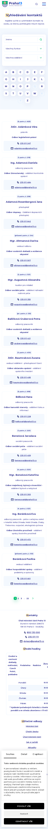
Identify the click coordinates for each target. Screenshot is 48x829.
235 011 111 (33, 637)
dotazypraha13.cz (33, 641)
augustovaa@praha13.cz (25, 304)
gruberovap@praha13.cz (25, 343)
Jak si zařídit (32, 742)
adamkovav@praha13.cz (25, 148)
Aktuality (32, 747)
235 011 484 (25, 182)
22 (27, 598)
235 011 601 (25, 578)
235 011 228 (25, 416)
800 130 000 (33, 632)
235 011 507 (25, 260)
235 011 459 (25, 455)
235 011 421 (25, 338)
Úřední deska (32, 731)
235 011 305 (25, 494)
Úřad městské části (32, 737)
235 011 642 (25, 221)
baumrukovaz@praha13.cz (25, 382)
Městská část (32, 726)
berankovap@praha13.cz (25, 584)
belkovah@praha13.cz (25, 421)
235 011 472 (25, 539)
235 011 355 (25, 299)
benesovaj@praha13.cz (26, 460)
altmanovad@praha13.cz (25, 265)
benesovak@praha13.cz (26, 499)
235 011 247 (25, 143)
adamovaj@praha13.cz (25, 226)
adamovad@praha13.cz (26, 187)
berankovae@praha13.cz (25, 545)
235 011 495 (25, 377)
